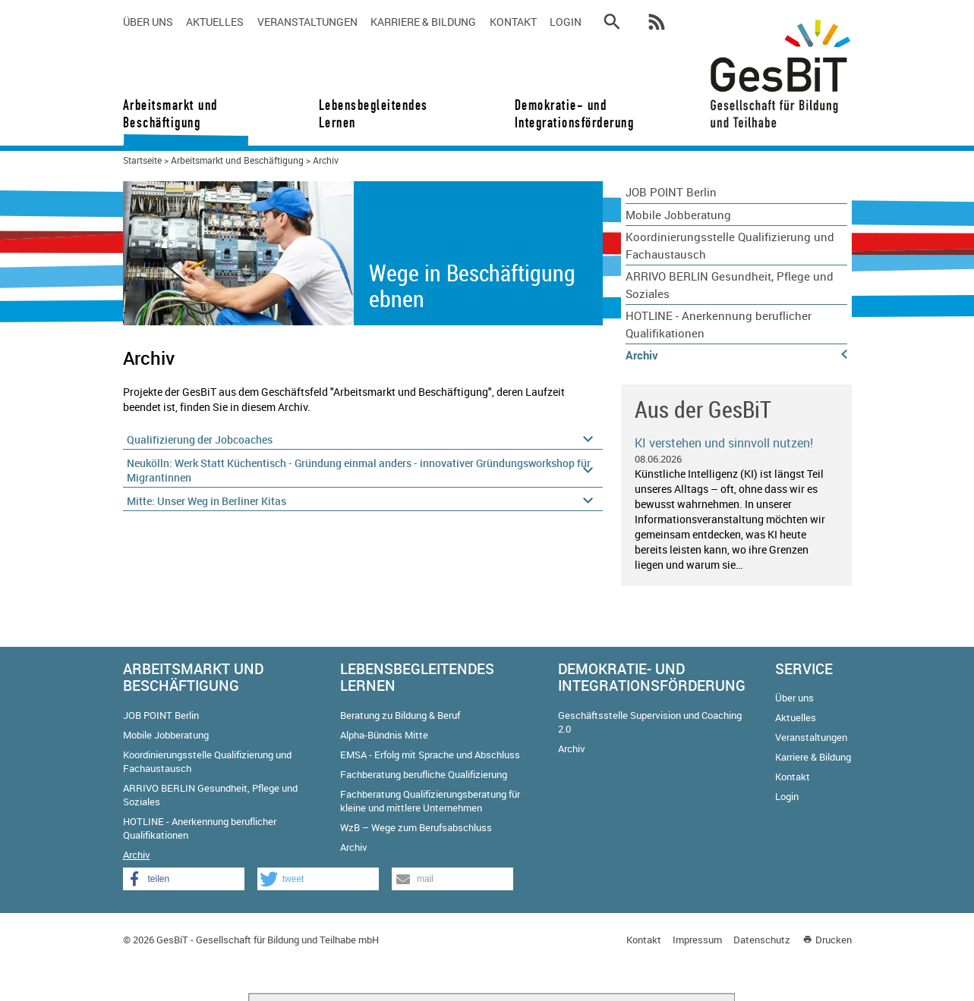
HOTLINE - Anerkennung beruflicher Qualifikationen (719, 324)
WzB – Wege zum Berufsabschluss (416, 827)
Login (566, 21)
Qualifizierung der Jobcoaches (200, 439)
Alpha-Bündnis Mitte (384, 735)
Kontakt (513, 21)
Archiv (642, 354)
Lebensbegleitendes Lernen (373, 113)
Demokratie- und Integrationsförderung (569, 113)
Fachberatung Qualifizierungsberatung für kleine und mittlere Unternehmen (430, 800)
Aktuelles (215, 21)
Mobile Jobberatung (678, 214)
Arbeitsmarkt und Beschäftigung (170, 113)
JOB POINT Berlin (671, 191)
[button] (183, 879)
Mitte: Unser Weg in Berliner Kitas (206, 501)
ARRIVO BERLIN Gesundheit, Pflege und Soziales (730, 284)
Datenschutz (761, 939)
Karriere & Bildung (423, 21)
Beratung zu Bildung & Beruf (400, 715)
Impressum (697, 939)
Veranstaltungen (307, 21)
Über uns (148, 21)
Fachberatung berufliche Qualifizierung (423, 774)
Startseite (142, 160)
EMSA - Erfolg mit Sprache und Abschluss (430, 754)
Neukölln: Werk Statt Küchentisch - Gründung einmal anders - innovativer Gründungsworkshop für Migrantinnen (359, 470)
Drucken (833, 939)
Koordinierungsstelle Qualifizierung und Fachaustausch (730, 245)
